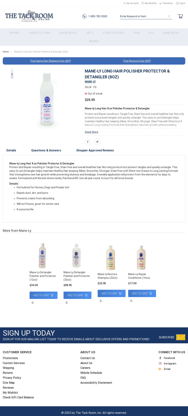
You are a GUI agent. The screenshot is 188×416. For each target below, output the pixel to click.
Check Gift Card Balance (18, 393)
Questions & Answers (36, 147)
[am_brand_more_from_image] (43, 252)
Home (6, 48)
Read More (91, 128)
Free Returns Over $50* (137, 57)
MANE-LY (90, 78)
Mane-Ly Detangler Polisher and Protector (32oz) (77, 272)
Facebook (166, 354)
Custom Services (14, 359)
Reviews (8, 384)
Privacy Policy (12, 374)
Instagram (167, 359)
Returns (8, 369)
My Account (132, 3)
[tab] (10, 147)
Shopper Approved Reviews (74, 147)
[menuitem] (14, 29)
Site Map (9, 379)
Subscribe (166, 333)
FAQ (83, 374)
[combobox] (147, 15)
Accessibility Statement (96, 379)
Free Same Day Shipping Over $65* (50, 57)
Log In (182, 3)
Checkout (168, 3)
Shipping (8, 364)
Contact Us (87, 354)
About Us (86, 359)
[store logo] (28, 15)
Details (10, 147)
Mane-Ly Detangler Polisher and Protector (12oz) (43, 272)
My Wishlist (151, 3)
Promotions (10, 354)
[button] (33, 298)
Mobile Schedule (91, 369)
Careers (85, 364)
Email (164, 365)
